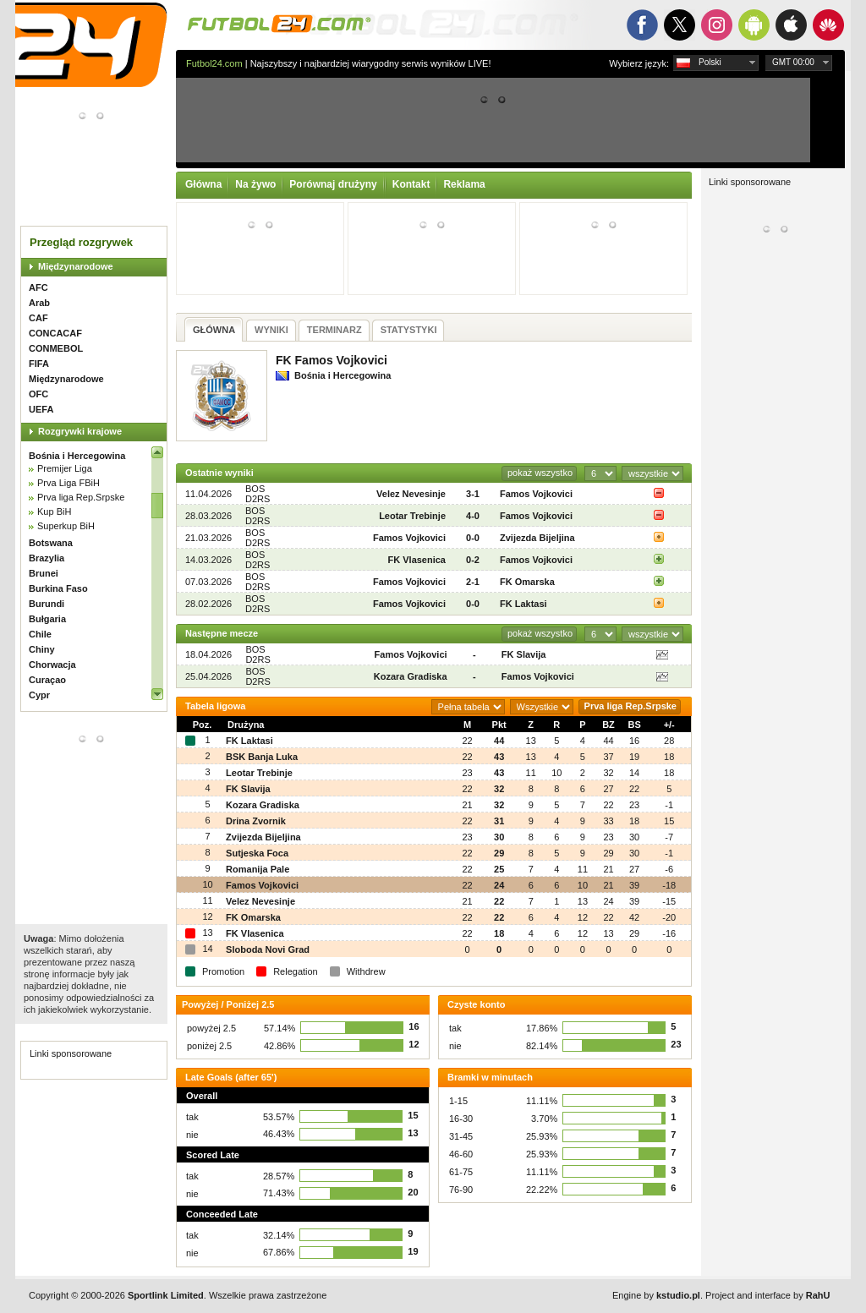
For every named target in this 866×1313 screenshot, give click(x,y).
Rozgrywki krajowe (80, 431)
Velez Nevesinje (411, 494)
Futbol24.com (214, 63)
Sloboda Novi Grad (268, 949)
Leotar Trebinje (412, 516)
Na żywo (255, 184)
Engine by (656, 1295)
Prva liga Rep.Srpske (80, 497)
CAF (38, 318)
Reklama (464, 184)
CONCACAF (55, 333)
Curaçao (47, 680)
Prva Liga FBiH (68, 483)
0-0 (473, 538)
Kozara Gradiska (410, 676)
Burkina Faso (58, 588)
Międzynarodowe (75, 266)
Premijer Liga (64, 468)
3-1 (473, 494)
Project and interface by (767, 1295)
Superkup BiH (66, 526)
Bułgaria (47, 619)
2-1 (473, 582)
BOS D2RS (257, 494)
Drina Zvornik (256, 821)
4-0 (473, 516)
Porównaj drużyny (332, 184)
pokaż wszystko (540, 473)
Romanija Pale (257, 869)
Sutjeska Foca (257, 853)
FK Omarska (527, 582)
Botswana (51, 543)
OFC (38, 394)
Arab (39, 303)
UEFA (41, 409)
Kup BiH (54, 511)
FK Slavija (524, 654)
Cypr (39, 695)
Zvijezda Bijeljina (537, 538)
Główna (203, 184)
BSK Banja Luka (262, 757)
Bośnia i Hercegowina (77, 456)
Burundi (46, 604)
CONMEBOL (56, 348)
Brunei (43, 573)
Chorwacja (52, 664)
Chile (40, 634)
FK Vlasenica (417, 560)
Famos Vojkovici (536, 494)
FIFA (39, 363)
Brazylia (46, 558)
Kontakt (411, 184)
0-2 (473, 560)
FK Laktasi (523, 604)
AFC (38, 287)
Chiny (42, 649)
